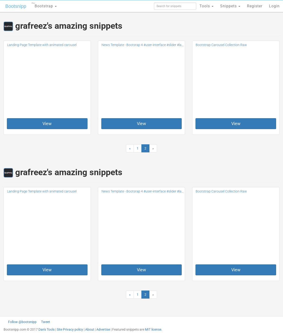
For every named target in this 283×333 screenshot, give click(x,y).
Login (274, 6)
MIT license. (153, 329)
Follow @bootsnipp (22, 322)
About (89, 329)
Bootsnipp (15, 6)
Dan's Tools (46, 329)
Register (254, 6)
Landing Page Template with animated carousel (42, 45)
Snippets (230, 6)
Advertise (103, 329)
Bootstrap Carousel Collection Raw (221, 45)
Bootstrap (44, 4)
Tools (206, 6)
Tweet (45, 322)
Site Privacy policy (70, 329)
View (47, 123)
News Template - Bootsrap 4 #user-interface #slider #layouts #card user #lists (158, 45)
